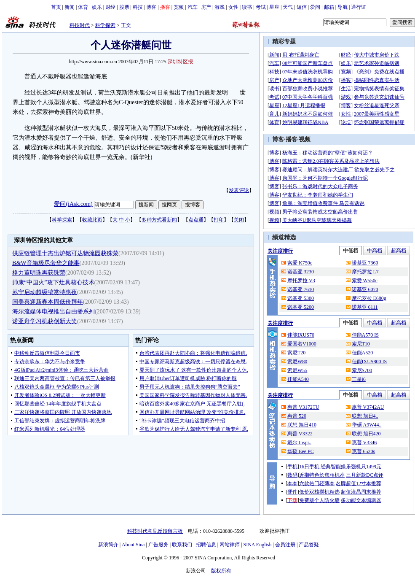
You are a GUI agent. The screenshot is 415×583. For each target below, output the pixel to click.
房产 (206, 7)
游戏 (219, 7)
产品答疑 (309, 545)
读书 (247, 7)
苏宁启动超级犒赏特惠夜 (44, 292)
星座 (274, 7)
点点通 (195, 220)
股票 (124, 7)
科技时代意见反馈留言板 (155, 531)
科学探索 (105, 25)
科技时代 (80, 25)
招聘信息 (206, 545)
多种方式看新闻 (159, 220)
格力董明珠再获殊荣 (38, 273)
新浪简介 (108, 545)
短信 (302, 7)
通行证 (358, 7)
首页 (56, 7)
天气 (288, 7)
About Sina (133, 545)
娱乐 (97, 7)
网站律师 (230, 545)
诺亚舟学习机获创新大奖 (44, 321)
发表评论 (239, 190)
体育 (83, 7)
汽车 (192, 7)
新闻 (69, 7)
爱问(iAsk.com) (73, 204)
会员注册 (285, 545)
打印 (219, 220)
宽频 (179, 7)
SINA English (257, 545)
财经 (110, 7)
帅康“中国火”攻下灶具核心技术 (53, 282)
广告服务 (158, 545)
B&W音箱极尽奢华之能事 (45, 263)
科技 (138, 7)
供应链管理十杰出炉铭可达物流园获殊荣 (65, 253)
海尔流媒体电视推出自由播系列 (53, 311)
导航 (342, 7)
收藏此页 (92, 220)
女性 (233, 7)
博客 (151, 7)
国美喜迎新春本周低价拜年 (47, 302)
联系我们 (182, 545)
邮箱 (329, 7)
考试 (261, 7)
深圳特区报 (180, 62)
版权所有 (221, 571)
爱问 (315, 7)
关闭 (239, 220)
